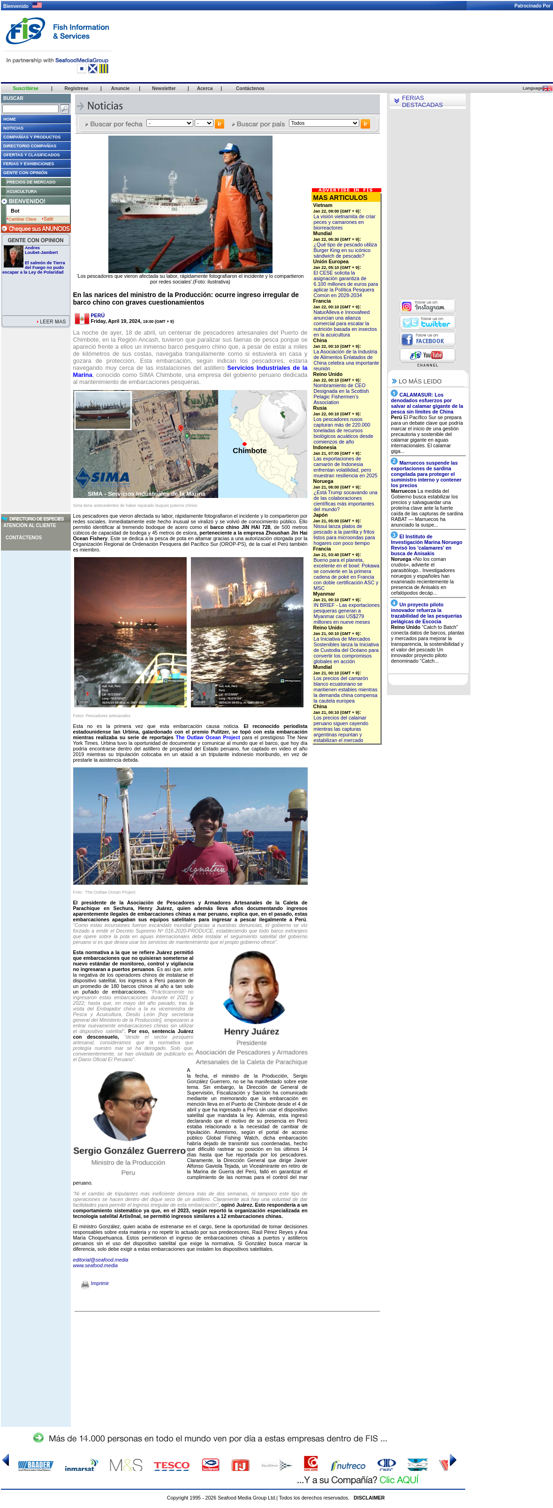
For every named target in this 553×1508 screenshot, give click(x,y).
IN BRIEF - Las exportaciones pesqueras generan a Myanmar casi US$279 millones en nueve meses (347, 613)
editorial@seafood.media (101, 1260)
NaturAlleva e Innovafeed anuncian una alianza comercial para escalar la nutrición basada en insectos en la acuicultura (345, 323)
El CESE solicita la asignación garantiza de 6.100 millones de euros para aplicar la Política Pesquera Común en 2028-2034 (346, 284)
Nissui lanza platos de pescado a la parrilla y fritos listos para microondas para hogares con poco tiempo (344, 534)
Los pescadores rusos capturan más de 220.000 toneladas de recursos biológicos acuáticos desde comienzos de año (343, 430)
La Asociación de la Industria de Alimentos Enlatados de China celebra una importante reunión (346, 360)
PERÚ (98, 315)
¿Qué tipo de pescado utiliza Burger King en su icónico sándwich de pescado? (345, 250)
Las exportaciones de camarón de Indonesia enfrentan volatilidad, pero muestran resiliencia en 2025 (346, 467)
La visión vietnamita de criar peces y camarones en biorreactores (345, 222)
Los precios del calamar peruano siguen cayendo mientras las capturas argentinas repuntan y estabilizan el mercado (341, 729)
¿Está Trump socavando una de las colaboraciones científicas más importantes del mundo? (346, 501)
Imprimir (95, 1283)
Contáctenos (24, 537)
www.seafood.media (95, 1265)
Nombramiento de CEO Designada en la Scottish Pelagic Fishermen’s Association (341, 394)
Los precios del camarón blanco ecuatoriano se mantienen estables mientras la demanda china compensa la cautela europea (346, 689)
